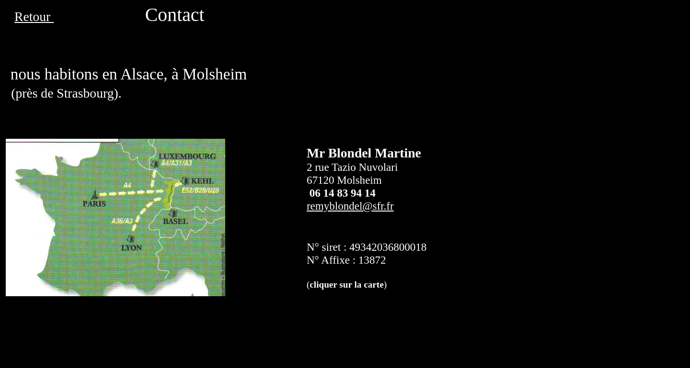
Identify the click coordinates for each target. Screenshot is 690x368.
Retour (34, 16)
